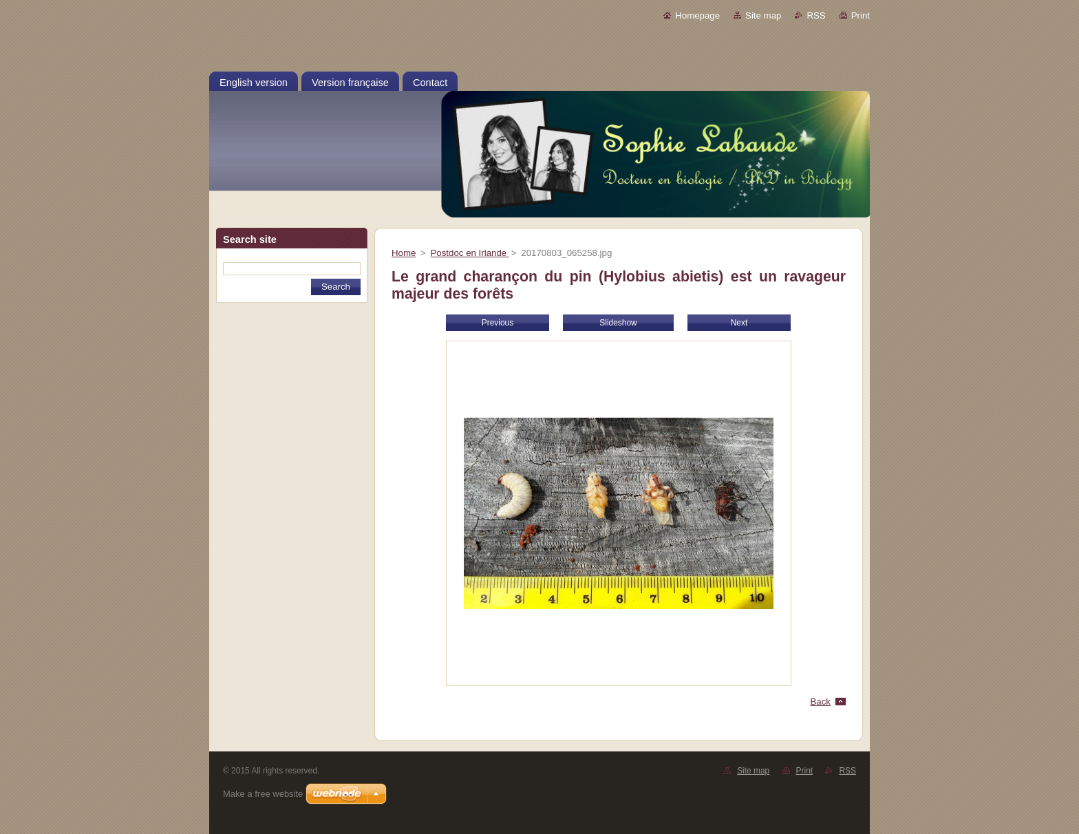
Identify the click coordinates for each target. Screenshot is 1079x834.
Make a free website (263, 794)
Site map (763, 15)
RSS (815, 15)
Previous (497, 323)
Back (821, 701)
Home (404, 253)
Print (860, 15)
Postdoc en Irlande (470, 253)
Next (739, 323)
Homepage (697, 15)
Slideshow (618, 323)
